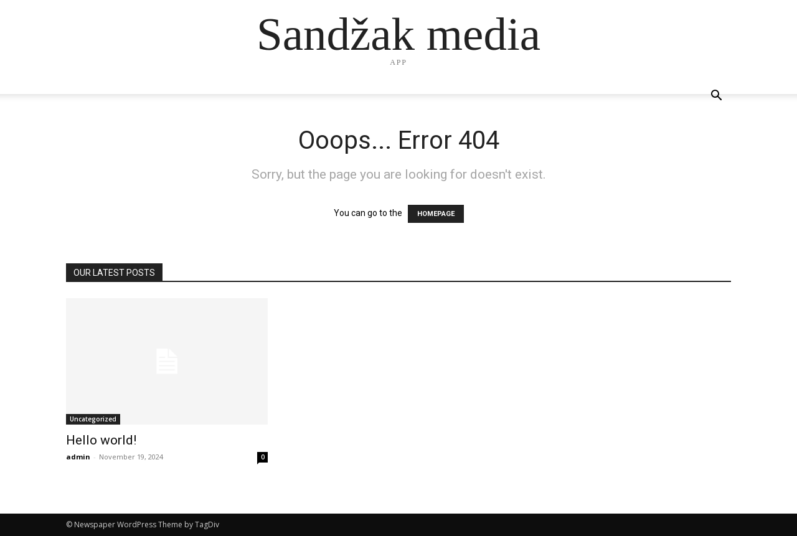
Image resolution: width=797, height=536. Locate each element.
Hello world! (101, 440)
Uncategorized (93, 419)
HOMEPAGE (436, 214)
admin (78, 456)
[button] (716, 97)
